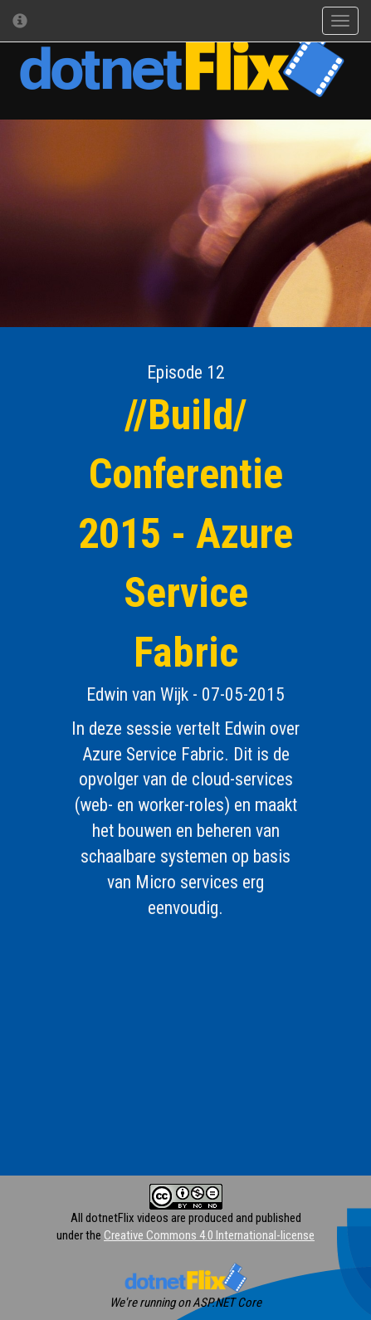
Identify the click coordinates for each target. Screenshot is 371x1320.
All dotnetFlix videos (119, 1217)
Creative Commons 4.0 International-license (209, 1235)
